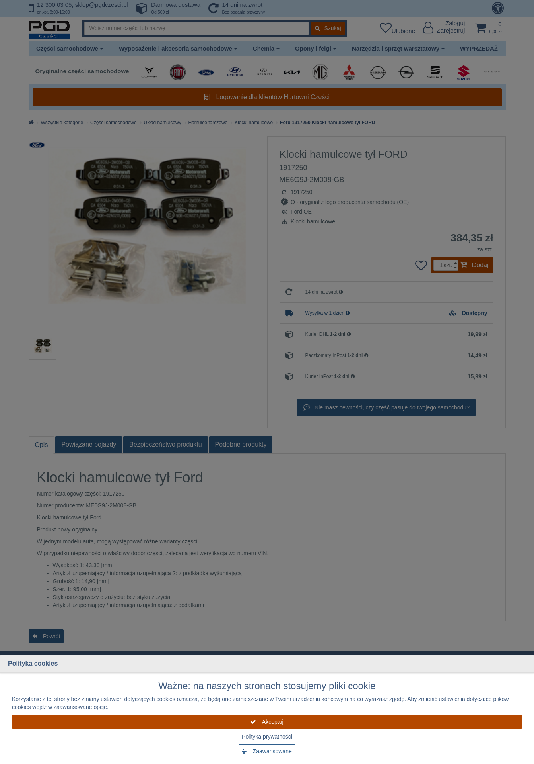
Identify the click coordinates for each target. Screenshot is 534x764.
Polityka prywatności (267, 736)
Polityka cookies (33, 663)
